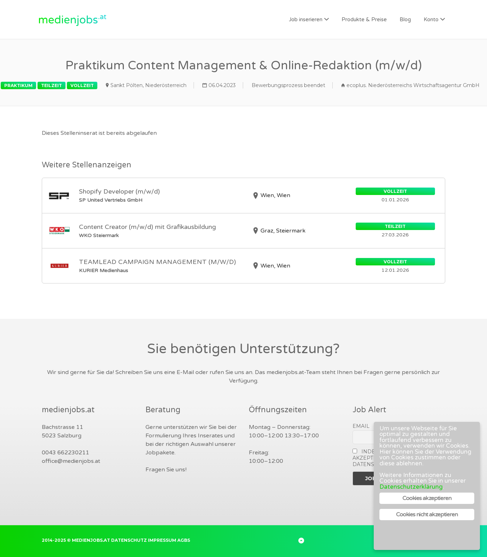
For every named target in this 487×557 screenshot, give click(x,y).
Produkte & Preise (364, 19)
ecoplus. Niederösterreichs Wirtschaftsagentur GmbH (413, 85)
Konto (431, 19)
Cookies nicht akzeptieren (427, 514)
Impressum (162, 540)
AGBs (183, 540)
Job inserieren (305, 19)
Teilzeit (51, 85)
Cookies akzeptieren (427, 498)
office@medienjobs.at (71, 461)
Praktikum (18, 85)
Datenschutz (129, 540)
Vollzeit (82, 85)
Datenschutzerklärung (411, 486)
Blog (405, 19)
